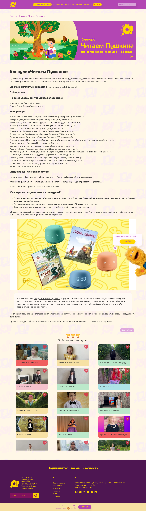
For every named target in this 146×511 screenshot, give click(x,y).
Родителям (69, 4)
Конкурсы (78, 4)
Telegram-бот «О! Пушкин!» (47, 299)
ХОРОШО (84, 507)
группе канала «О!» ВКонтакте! (62, 87)
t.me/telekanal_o (57, 314)
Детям (55, 493)
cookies (73, 508)
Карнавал (56, 491)
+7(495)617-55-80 (88, 485)
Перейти (126, 241)
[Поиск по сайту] (125, 4)
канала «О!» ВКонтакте (74, 204)
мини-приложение (44, 204)
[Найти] (134, 4)
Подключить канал (42, 4)
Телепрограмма (58, 4)
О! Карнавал (87, 4)
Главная (13, 16)
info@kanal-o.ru (86, 487)
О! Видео (97, 4)
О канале (56, 496)
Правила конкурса (18, 321)
